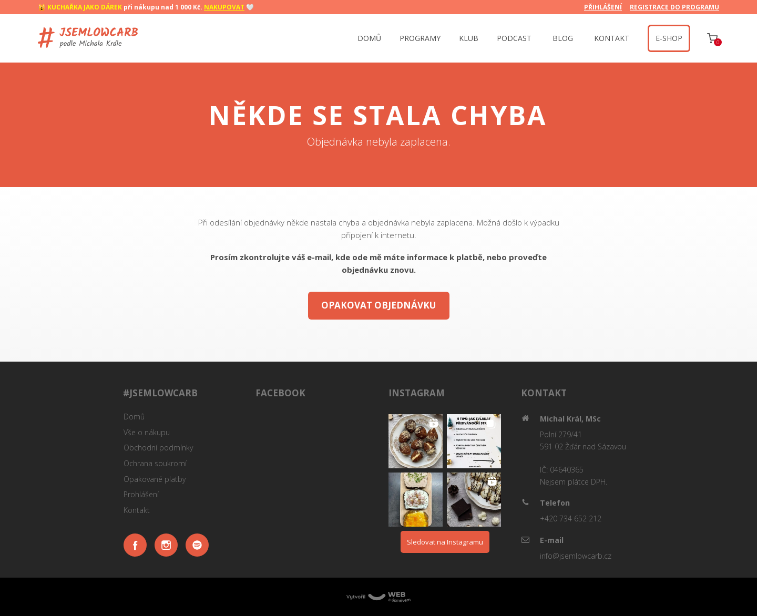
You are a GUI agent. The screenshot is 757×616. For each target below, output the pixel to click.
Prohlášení (141, 494)
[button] (415, 441)
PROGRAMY (420, 38)
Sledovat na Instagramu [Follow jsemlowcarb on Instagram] (445, 542)
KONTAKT (611, 38)
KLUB (468, 38)
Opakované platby (155, 479)
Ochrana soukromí (155, 463)
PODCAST (514, 38)
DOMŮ (369, 38)
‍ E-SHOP (669, 38)
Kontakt (137, 510)
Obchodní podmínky (158, 448)
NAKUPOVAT (224, 7)
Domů (134, 417)
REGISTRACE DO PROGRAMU (674, 7)
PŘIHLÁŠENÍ (603, 7)
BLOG (563, 38)
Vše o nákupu (147, 432)
